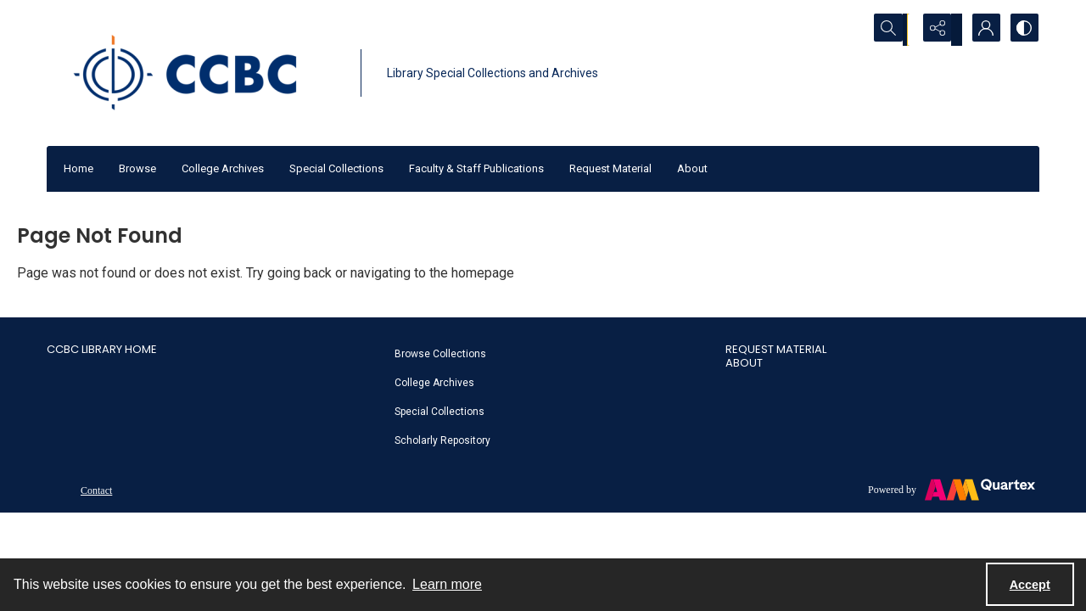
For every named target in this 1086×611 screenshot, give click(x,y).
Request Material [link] (775, 349)
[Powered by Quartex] (951, 490)
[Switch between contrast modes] (1022, 30)
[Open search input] (895, 30)
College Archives (223, 168)
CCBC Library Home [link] (102, 349)
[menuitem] (551, 353)
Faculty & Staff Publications (476, 168)
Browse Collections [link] (440, 354)
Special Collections (336, 168)
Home (78, 168)
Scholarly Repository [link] (442, 440)
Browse (137, 168)
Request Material (610, 168)
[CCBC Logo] (199, 73)
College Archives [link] (434, 383)
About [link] (744, 363)
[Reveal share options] (937, 30)
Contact (96, 490)
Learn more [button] (447, 584)
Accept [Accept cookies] (1030, 584)
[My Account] (980, 30)
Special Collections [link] (439, 412)
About (692, 168)
